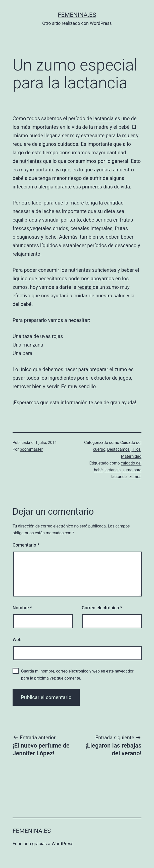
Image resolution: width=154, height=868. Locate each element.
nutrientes (31, 161)
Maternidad (131, 456)
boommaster (31, 449)
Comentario (26, 545)
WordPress (62, 843)
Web (17, 639)
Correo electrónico (102, 607)
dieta (109, 211)
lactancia (103, 118)
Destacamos (118, 449)
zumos (135, 476)
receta (85, 287)
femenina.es (77, 14)
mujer (129, 135)
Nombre (22, 607)
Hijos (136, 449)
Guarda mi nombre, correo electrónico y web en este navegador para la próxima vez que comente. (77, 674)
